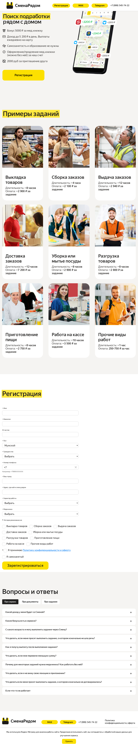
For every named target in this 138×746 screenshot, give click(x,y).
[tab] (10, 601)
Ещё (4, 727)
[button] (69, 612)
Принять (69, 741)
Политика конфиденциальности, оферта (120, 721)
